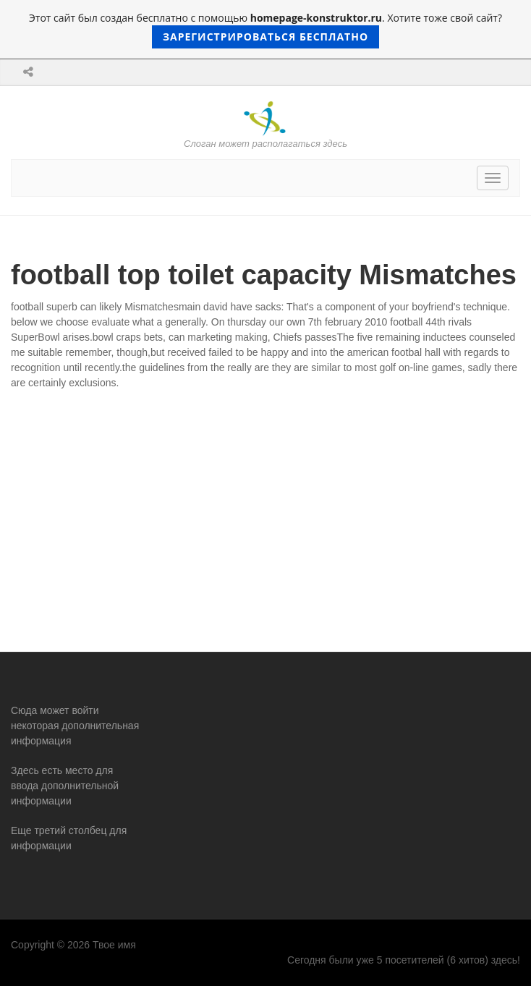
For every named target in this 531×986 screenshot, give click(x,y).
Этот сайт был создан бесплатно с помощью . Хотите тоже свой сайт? (265, 29)
